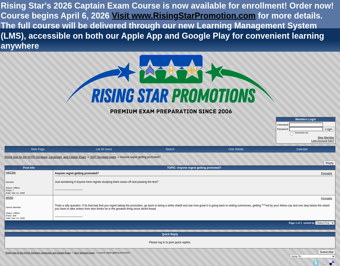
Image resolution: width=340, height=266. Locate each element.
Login (328, 129)
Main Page (37, 149)
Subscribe (327, 252)
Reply (330, 163)
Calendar (302, 149)
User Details (236, 149)
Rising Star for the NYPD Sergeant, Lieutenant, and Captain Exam (45, 157)
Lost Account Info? (322, 140)
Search (169, 149)
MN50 (9, 198)
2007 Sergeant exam (103, 157)
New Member (326, 137)
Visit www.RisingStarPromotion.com (184, 15)
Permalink (326, 173)
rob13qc (11, 172)
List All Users (104, 149)
